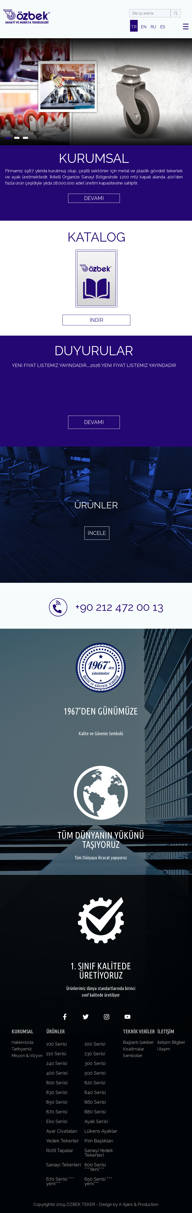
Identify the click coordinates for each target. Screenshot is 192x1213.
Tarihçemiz (21, 1049)
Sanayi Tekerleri (63, 1164)
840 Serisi (95, 1092)
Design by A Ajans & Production (128, 1204)
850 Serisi (56, 1102)
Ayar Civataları (61, 1131)
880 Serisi (95, 1111)
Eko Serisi (56, 1121)
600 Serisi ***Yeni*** (95, 1167)
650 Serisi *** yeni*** (98, 1181)
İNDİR (96, 320)
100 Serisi (56, 1044)
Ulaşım (163, 1049)
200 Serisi (94, 1044)
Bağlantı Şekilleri (138, 1042)
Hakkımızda (22, 1042)
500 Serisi (95, 1073)
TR (134, 26)
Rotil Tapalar (59, 1150)
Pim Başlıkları (98, 1140)
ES (162, 26)
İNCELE (97, 533)
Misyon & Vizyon (27, 1055)
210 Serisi (56, 1053)
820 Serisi (94, 1082)
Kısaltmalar (133, 1049)
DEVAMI (94, 198)
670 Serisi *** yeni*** (60, 1181)
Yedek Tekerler (62, 1140)
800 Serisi (57, 1082)
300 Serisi (95, 1063)
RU (153, 26)
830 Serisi (56, 1092)
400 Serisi (57, 1073)
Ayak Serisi (96, 1121)
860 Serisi (95, 1102)
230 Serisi (94, 1053)
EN (143, 26)
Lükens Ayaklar (100, 1131)
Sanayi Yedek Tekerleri (98, 1153)
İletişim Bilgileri (171, 1042)
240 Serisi (56, 1063)
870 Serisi (56, 1111)
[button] (8, 138)
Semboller (132, 1055)
